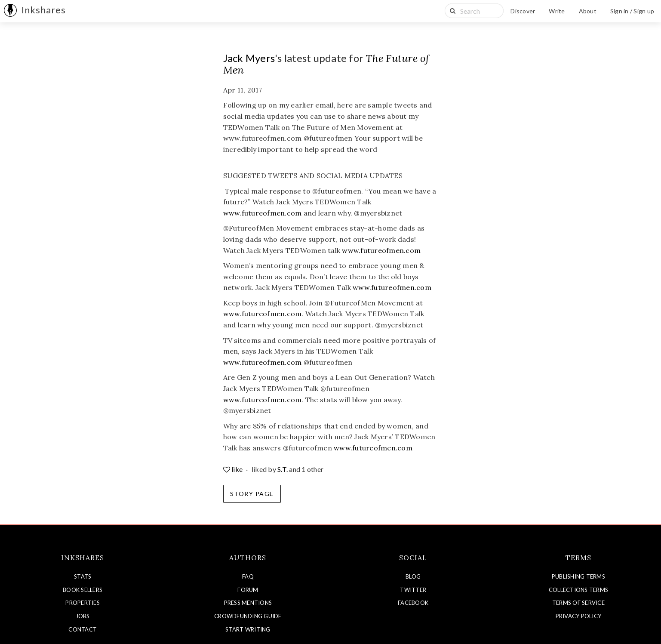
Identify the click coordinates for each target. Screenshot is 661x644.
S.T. (282, 469)
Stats (82, 576)
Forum (247, 589)
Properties (82, 602)
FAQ (248, 576)
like (233, 469)
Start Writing (247, 629)
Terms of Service (578, 602)
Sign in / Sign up (632, 11)
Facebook (413, 602)
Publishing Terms (578, 576)
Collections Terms (578, 589)
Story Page (252, 493)
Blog (413, 576)
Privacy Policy (579, 616)
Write (557, 11)
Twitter (413, 589)
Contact (82, 629)
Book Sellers (82, 589)
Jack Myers (249, 58)
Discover (522, 11)
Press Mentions (248, 602)
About (587, 11)
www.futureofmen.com (262, 213)
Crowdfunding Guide (248, 616)
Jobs (83, 616)
